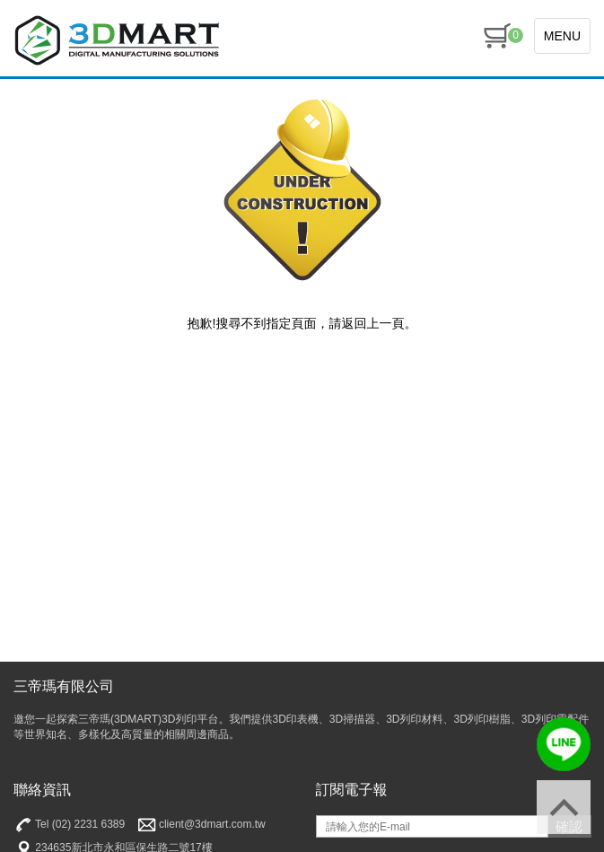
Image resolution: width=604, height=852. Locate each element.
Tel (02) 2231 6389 (69, 824)
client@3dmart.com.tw (201, 824)
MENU (562, 36)
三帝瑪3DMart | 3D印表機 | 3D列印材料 (116, 40)
